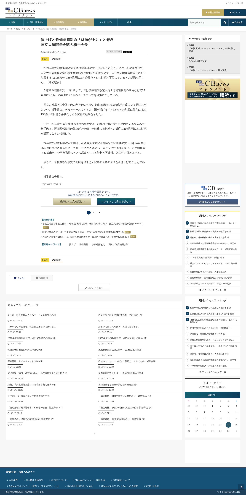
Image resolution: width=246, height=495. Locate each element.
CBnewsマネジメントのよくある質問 (119, 486)
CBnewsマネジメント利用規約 (90, 480)
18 (236, 418)
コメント (20, 278)
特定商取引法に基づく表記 (80, 486)
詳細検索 (238, 22)
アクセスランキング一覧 (212, 290)
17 (228, 418)
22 (212, 425)
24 (228, 425)
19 (189, 425)
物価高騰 (83, 244)
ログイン (236, 12)
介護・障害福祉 (35, 22)
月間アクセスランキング (212, 300)
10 (228, 412)
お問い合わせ (152, 486)
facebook (42, 278)
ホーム (10, 29)
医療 (11, 22)
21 (204, 425)
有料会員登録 (214, 12)
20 (196, 425)
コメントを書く (94, 287)
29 (196, 406)
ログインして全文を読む (116, 201)
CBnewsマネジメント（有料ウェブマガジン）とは (34, 486)
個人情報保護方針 (34, 480)
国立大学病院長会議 (118, 244)
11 (236, 412)
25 (236, 425)
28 (189, 406)
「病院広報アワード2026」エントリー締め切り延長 (212, 48)
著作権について (59, 480)
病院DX (82, 22)
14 (204, 418)
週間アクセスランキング (212, 215)
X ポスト (127, 52)
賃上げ (72, 244)
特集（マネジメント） (25, 29)
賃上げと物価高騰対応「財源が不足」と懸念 (57, 29)
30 (204, 406)
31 (228, 431)
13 (196, 418)
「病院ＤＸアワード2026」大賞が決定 (208, 69)
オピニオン (106, 22)
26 (189, 431)
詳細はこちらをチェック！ (212, 201)
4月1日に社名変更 (198, 59)
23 (220, 425)
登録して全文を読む (72, 201)
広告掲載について (121, 480)
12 (189, 418)
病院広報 (58, 22)
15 (212, 418)
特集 (129, 22)
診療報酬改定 (98, 244)
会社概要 (13, 480)
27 (196, 431)
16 (220, 418)
